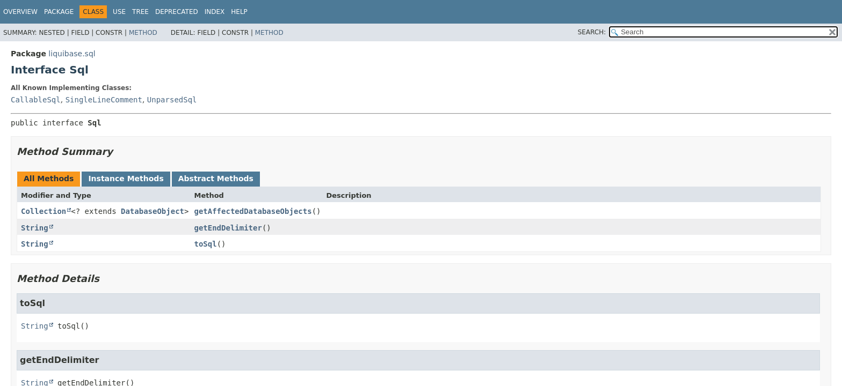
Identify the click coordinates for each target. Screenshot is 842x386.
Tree (140, 12)
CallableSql (36, 99)
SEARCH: (592, 32)
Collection (43, 211)
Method (143, 32)
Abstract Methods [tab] (215, 178)
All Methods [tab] (49, 178)
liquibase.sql (71, 53)
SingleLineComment (104, 99)
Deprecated (176, 12)
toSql (205, 244)
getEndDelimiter (228, 228)
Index (215, 12)
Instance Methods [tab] (125, 178)
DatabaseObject (152, 211)
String (34, 228)
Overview (20, 12)
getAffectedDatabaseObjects (252, 211)
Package (59, 12)
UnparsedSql (172, 99)
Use (119, 12)
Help (239, 12)
